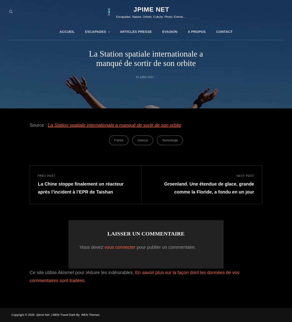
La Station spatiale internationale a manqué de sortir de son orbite (114, 125)
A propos (197, 32)
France (118, 140)
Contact (224, 32)
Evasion (169, 32)
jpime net (151, 9)
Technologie (170, 140)
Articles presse (136, 32)
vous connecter (120, 247)
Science (142, 140)
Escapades (98, 32)
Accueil (67, 32)
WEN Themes (90, 315)
